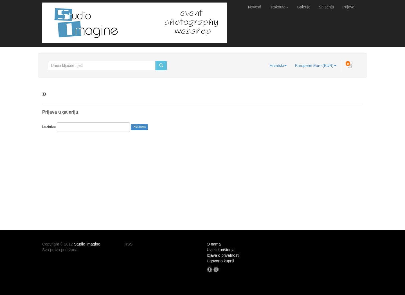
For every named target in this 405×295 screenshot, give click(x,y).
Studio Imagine (87, 244)
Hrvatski (278, 65)
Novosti (254, 7)
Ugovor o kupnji (220, 261)
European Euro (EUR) (315, 65)
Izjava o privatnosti (223, 255)
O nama (214, 244)
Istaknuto (278, 7)
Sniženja (326, 7)
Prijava (348, 7)
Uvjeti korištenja (221, 249)
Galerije (303, 7)
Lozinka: (49, 127)
